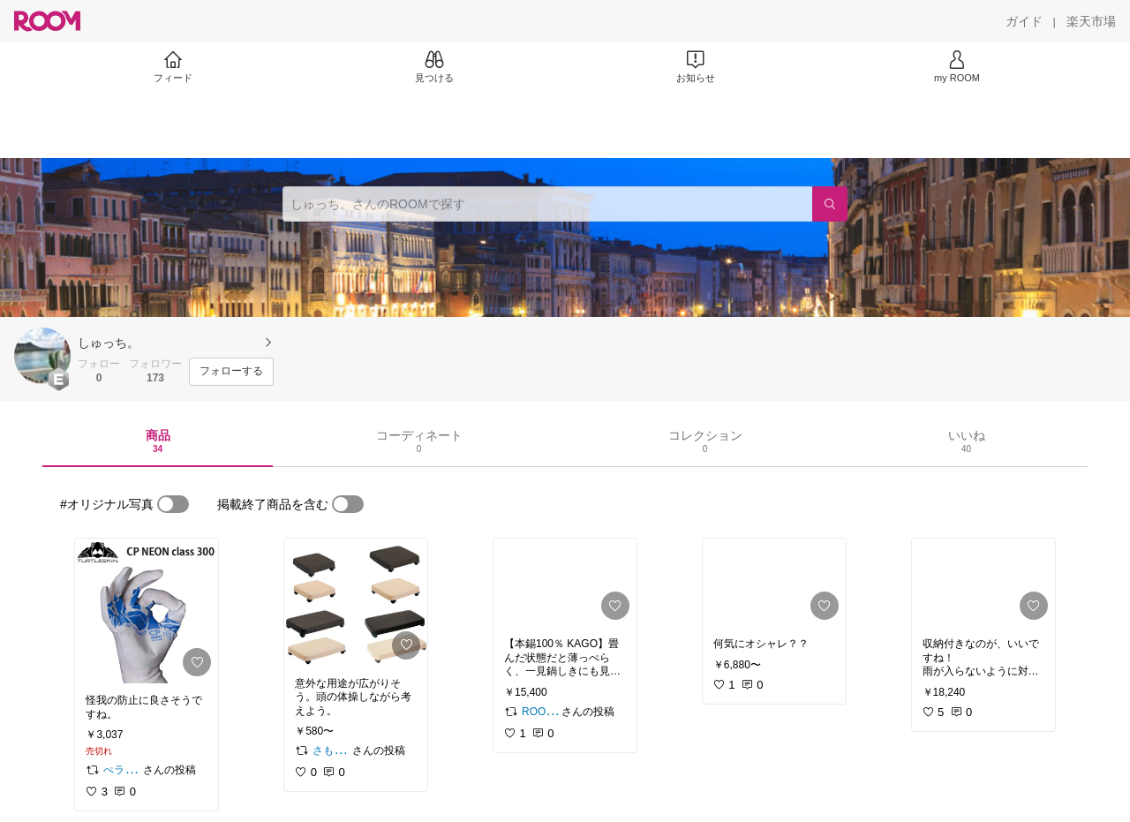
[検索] (830, 204)
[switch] (173, 504)
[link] (146, 611)
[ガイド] (1024, 21)
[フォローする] (231, 372)
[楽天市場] (1091, 21)
